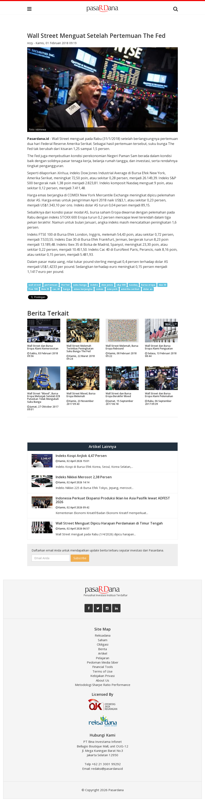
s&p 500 (121, 284)
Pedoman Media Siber (102, 662)
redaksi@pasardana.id (107, 768)
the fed (65, 284)
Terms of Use (102, 671)
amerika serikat (130, 289)
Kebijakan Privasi (102, 676)
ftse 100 (33, 289)
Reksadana (102, 635)
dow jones (107, 284)
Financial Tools (102, 667)
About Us (102, 680)
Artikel (102, 653)
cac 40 (56, 289)
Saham (102, 640)
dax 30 (162, 284)
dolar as (147, 289)
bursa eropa (148, 284)
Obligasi (102, 644)
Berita (102, 649)
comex (99, 289)
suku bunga (80, 284)
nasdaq (133, 284)
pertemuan (51, 284)
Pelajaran (102, 658)
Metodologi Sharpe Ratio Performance (102, 685)
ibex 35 (45, 289)
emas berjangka (83, 289)
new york (112, 289)
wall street (34, 284)
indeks (94, 284)
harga (66, 289)
